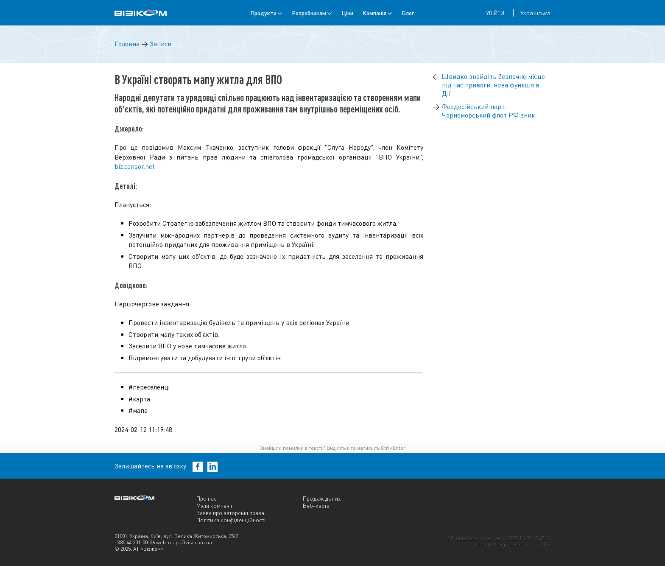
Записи (160, 44)
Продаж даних (322, 498)
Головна (127, 44)
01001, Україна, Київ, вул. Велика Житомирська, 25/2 (176, 536)
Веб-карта (316, 505)
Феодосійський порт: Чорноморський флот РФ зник (488, 110)
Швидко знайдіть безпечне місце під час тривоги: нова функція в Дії (493, 85)
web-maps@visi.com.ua (184, 542)
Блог (408, 13)
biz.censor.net (135, 167)
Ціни (347, 13)
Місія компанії (214, 505)
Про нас (206, 498)
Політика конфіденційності (230, 520)
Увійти (495, 13)
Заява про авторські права (230, 512)
